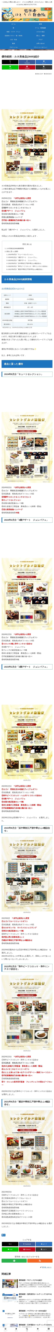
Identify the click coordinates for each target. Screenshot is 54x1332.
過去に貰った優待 (12, 252)
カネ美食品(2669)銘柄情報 (15, 248)
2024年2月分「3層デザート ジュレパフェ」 (24, 258)
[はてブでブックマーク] (44, 62)
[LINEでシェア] (10, 67)
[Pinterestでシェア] (27, 67)
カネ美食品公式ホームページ (13, 293)
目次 (24, 244)
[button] (44, 67)
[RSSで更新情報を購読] (39, 1265)
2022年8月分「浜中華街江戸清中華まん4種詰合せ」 (26, 264)
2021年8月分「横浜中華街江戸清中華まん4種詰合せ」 (27, 273)
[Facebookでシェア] (27, 62)
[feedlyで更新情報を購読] (14, 1265)
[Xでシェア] (10, 62)
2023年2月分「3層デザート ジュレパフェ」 (24, 261)
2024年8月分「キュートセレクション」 (22, 255)
